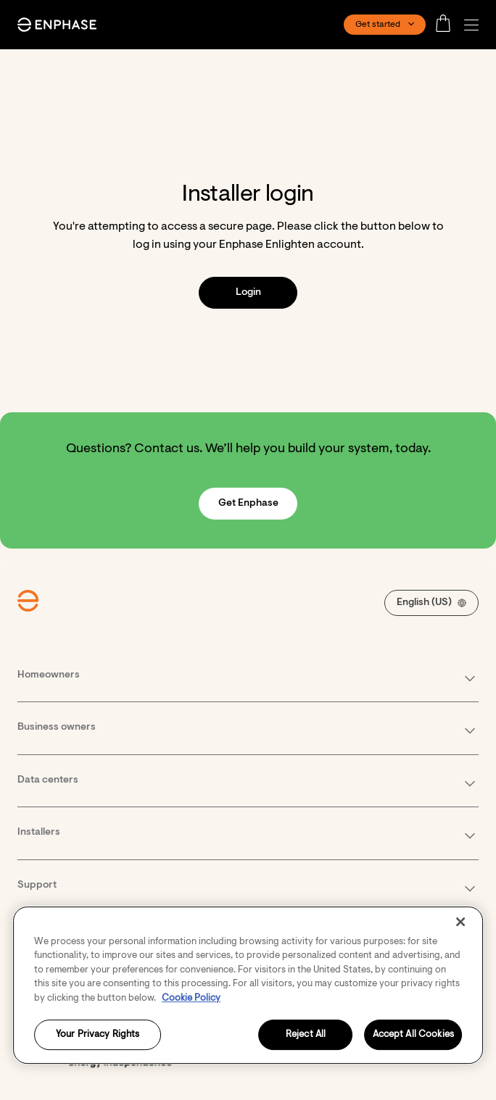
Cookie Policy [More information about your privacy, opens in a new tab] (191, 998)
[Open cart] (447, 24)
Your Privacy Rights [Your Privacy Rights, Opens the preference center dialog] (97, 1035)
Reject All (306, 1035)
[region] (248, 985)
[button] (474, 25)
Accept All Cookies (413, 1035)
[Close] (460, 922)
